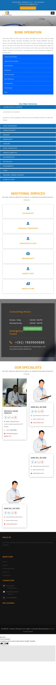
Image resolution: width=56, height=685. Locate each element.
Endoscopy (7, 70)
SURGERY (6, 144)
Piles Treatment (9, 74)
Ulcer (6, 92)
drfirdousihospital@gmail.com (29, 4)
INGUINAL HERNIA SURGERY (14, 176)
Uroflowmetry (8, 83)
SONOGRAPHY (8, 167)
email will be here (38, 423)
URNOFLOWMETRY (10, 153)
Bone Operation (9, 79)
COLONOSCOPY (9, 158)
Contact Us (7, 576)
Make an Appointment (28, 8)
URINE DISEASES (9, 130)
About (5, 566)
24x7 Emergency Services (33, 330)
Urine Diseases (8, 66)
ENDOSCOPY (8, 140)
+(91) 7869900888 (11, 599)
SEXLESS (6, 135)
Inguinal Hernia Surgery (11, 61)
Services (6, 573)
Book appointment (9, 569)
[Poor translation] (6, 644)
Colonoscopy (8, 88)
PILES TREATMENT (10, 126)
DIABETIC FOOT (9, 180)
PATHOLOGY (8, 162)
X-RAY (5, 171)
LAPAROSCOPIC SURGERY (12, 107)
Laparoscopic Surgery (10, 57)
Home (5, 562)
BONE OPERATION (10, 149)
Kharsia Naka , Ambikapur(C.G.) (22, 2)
